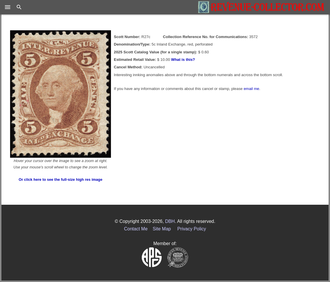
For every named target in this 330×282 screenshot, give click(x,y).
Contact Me (136, 228)
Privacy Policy (191, 228)
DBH (170, 221)
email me (251, 89)
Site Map (162, 228)
